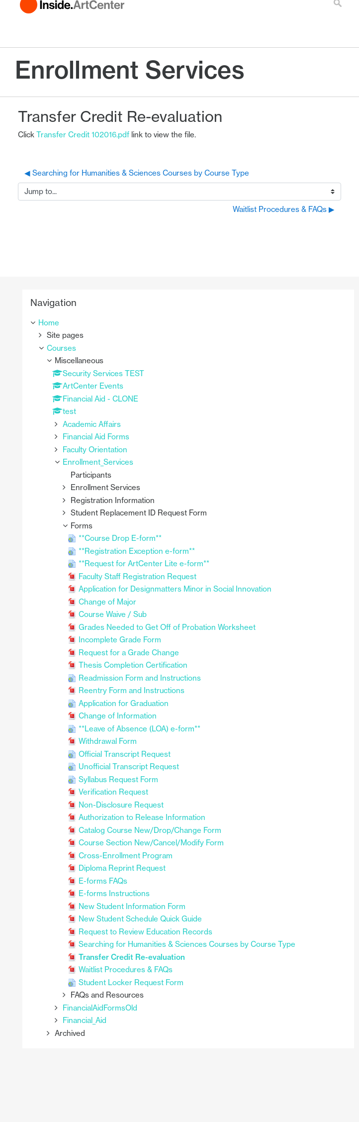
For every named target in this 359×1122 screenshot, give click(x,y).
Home (48, 322)
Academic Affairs (92, 424)
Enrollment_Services (98, 462)
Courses (61, 348)
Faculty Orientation (95, 449)
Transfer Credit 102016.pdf (82, 134)
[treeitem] (188, 323)
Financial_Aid (84, 1020)
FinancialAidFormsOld (100, 1008)
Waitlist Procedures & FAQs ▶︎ (284, 209)
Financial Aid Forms (96, 436)
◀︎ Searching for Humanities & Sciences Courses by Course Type (136, 173)
